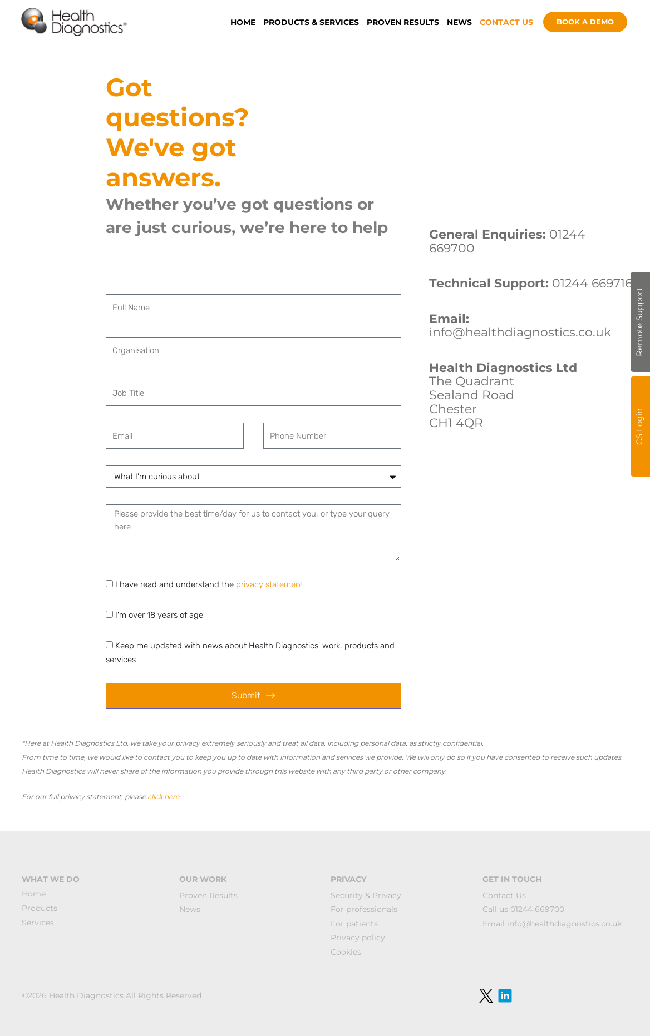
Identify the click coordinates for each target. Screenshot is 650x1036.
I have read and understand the (209, 584)
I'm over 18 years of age (159, 615)
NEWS (459, 22)
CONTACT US (506, 22)
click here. (164, 796)
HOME (242, 22)
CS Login (639, 426)
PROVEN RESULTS (403, 22)
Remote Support (639, 321)
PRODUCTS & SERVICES (311, 22)
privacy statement (269, 584)
